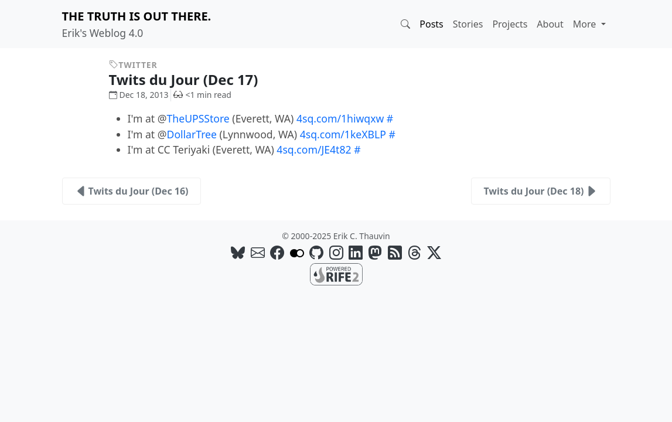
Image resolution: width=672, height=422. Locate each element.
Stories (468, 24)
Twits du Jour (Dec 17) (192, 79)
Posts (431, 24)
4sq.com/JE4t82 (314, 149)
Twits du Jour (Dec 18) (540, 191)
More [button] (586, 24)
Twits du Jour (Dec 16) (131, 191)
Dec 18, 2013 (139, 94)
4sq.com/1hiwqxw (340, 118)
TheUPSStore (198, 118)
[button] (405, 24)
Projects (509, 24)
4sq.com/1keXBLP (343, 134)
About (550, 24)
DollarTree (192, 134)
